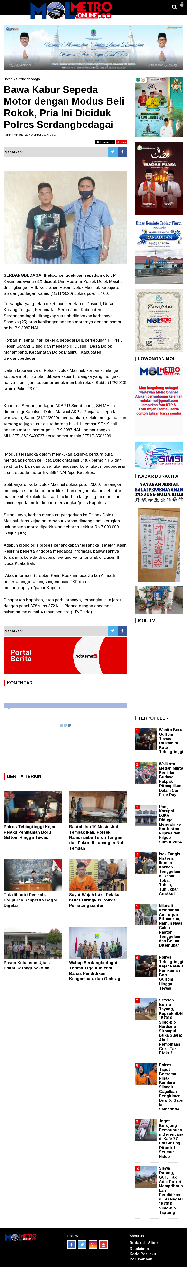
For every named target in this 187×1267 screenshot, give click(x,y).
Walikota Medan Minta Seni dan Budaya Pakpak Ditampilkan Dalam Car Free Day (171, 779)
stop (121, 142)
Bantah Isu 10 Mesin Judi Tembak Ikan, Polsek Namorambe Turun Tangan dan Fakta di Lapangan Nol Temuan (96, 837)
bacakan (104, 142)
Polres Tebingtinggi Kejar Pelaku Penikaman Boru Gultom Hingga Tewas (30, 832)
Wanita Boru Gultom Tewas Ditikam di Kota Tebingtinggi (171, 741)
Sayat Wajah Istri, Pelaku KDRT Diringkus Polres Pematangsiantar (94, 900)
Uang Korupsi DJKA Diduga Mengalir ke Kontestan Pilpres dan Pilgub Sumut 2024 (170, 824)
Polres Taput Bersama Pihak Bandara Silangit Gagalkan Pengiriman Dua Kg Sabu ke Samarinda (171, 1087)
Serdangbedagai (28, 79)
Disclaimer (140, 1249)
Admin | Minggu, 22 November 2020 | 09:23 (30, 134)
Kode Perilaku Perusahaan (143, 1256)
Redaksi (137, 1243)
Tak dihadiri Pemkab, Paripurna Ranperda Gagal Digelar (30, 900)
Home (8, 79)
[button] (182, 2)
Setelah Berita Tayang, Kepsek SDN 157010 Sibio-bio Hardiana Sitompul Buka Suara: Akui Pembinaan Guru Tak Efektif (171, 1026)
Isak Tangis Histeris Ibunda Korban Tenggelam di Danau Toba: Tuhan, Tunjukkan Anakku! (169, 874)
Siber (153, 1243)
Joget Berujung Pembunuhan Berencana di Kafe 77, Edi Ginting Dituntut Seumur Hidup (171, 1139)
